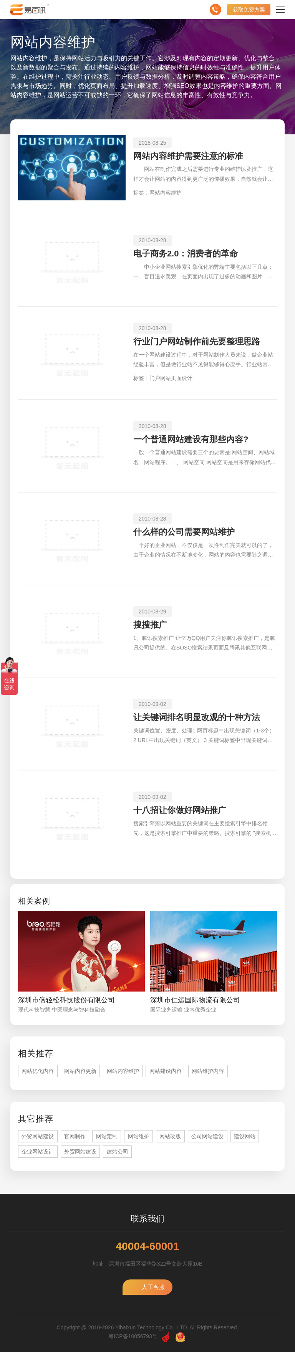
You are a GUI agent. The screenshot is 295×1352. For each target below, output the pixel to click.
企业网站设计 (38, 1152)
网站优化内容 (38, 1071)
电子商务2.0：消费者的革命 (185, 253)
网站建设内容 (165, 1071)
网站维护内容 (208, 1071)
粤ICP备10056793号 (132, 1336)
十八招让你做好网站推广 (179, 810)
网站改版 (170, 1136)
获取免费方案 (249, 10)
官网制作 (75, 1136)
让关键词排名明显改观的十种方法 (196, 717)
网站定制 (107, 1136)
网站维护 (138, 1136)
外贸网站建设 (38, 1136)
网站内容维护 (165, 193)
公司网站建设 (207, 1136)
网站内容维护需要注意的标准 (188, 156)
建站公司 (117, 1152)
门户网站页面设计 (170, 378)
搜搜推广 (150, 625)
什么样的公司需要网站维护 (184, 532)
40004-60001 (147, 1246)
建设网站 (244, 1136)
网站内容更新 (80, 1071)
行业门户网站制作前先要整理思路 (196, 341)
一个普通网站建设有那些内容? (190, 439)
